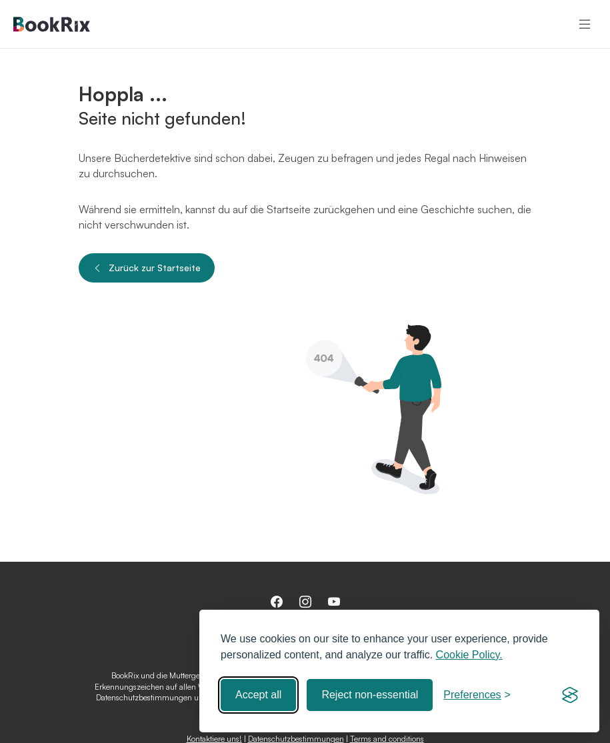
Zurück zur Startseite (147, 268)
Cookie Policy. (469, 654)
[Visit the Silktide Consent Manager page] (570, 695)
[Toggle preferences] (477, 695)
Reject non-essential (369, 694)
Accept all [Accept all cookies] (258, 694)
